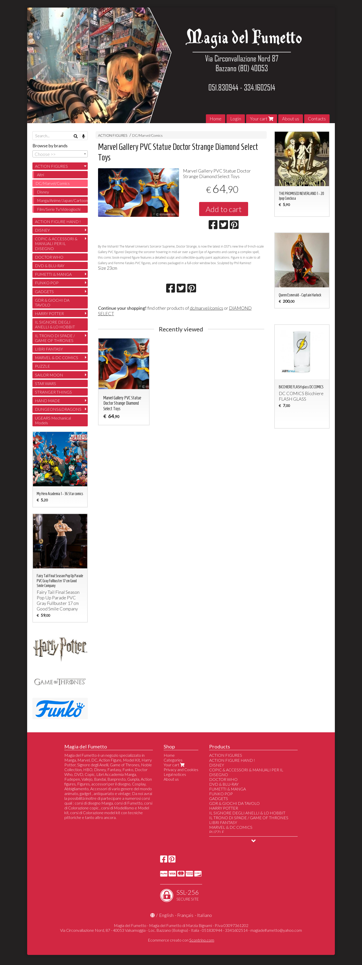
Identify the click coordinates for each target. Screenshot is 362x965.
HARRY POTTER (49, 313)
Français (185, 915)
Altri (40, 174)
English (166, 915)
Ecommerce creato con (181, 940)
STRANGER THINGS (53, 392)
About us (290, 118)
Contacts (317, 118)
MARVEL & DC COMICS (56, 357)
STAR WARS (45, 383)
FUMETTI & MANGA (53, 274)
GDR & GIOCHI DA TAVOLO (52, 302)
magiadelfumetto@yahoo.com (276, 930)
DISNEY (42, 230)
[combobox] (60, 153)
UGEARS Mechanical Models (53, 420)
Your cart (261, 118)
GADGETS (44, 291)
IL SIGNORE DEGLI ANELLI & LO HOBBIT (55, 324)
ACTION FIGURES (112, 135)
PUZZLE (42, 366)
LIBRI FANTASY (49, 349)
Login (235, 118)
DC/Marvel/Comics (147, 135)
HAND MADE (47, 400)
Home (215, 118)
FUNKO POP (47, 282)
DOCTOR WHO (49, 257)
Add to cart (224, 209)
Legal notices (175, 774)
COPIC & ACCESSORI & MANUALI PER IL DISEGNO (56, 243)
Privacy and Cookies (181, 769)
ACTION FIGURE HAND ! (58, 221)
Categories (173, 759)
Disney (43, 191)
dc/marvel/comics (206, 308)
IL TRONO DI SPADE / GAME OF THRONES (55, 338)
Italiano (204, 915)
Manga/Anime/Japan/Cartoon (62, 200)
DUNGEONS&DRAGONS (58, 409)
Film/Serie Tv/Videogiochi (58, 209)
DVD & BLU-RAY (49, 265)
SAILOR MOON (49, 374)
